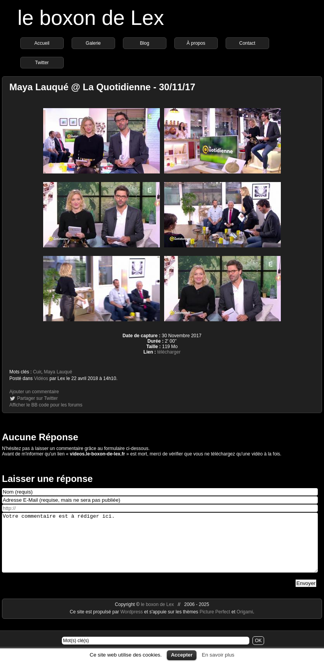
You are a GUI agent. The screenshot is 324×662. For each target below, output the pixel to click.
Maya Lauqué (58, 372)
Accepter (182, 655)
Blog (144, 43)
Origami (244, 623)
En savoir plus (218, 655)
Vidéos (41, 378)
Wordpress (132, 623)
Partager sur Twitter (37, 398)
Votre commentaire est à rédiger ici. (160, 548)
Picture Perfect (215, 623)
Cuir (37, 372)
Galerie (93, 43)
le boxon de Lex (91, 17)
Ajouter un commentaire (34, 391)
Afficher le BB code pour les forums (45, 405)
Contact (247, 43)
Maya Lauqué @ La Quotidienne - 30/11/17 (102, 87)
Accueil (41, 43)
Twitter (42, 62)
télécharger (168, 352)
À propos (196, 43)
